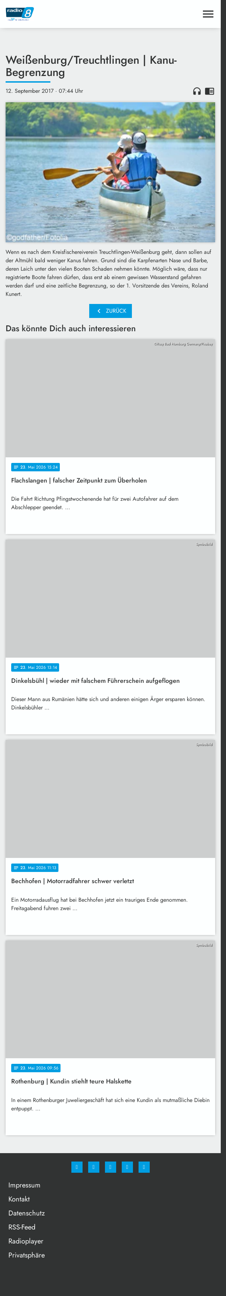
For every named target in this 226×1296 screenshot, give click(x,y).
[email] (144, 1167)
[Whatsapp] (110, 1167)
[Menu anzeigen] (208, 14)
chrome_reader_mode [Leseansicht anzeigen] (209, 91)
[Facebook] (77, 1167)
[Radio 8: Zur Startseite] (58, 14)
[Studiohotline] (127, 1167)
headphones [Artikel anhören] (197, 91)
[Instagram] (93, 1167)
